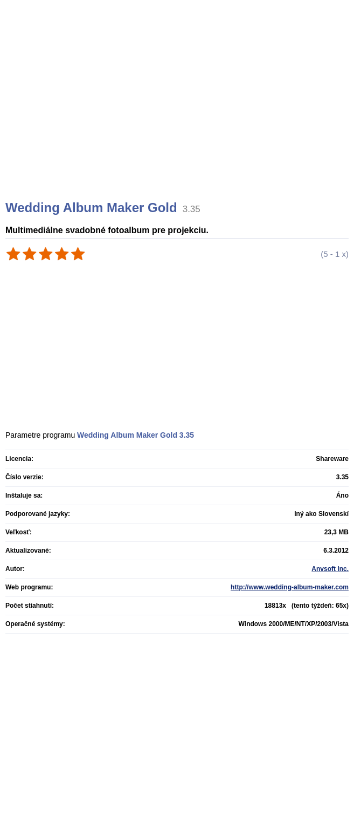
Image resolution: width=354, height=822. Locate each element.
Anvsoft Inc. (330, 569)
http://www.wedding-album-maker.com (290, 587)
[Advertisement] (178, 113)
